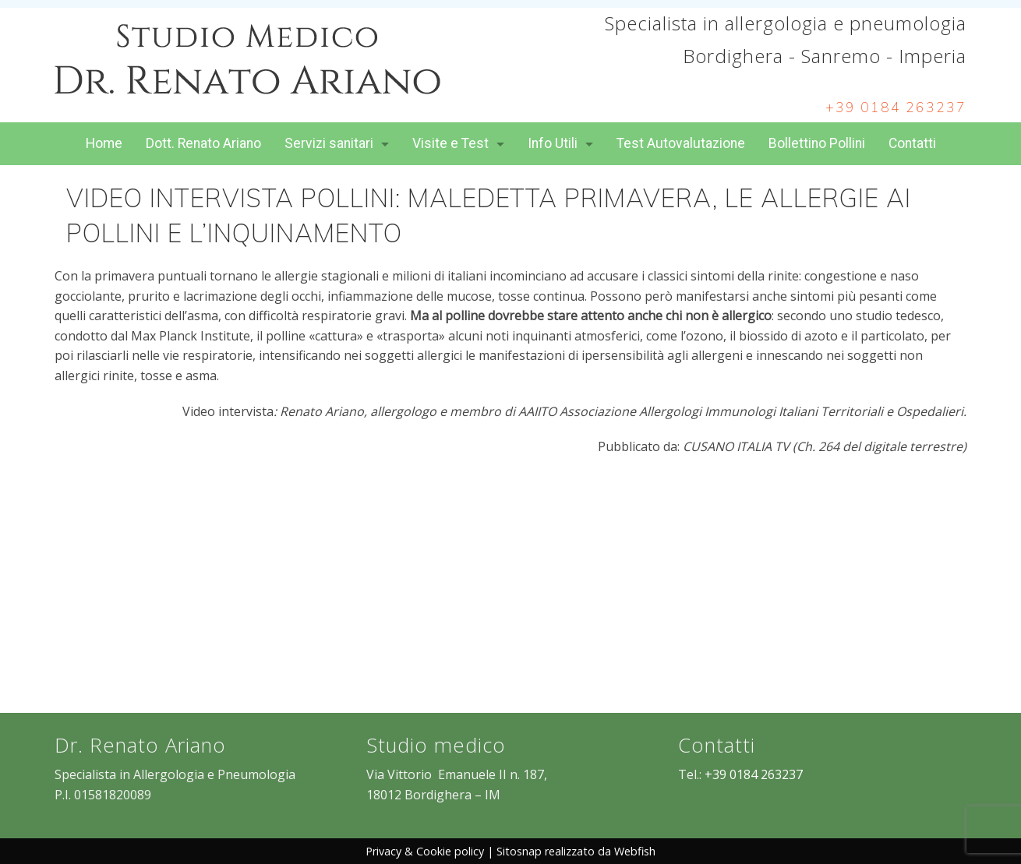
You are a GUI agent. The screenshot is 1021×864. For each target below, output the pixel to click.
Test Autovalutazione (680, 143)
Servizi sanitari (328, 143)
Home (104, 143)
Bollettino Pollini (816, 143)
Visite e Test (450, 143)
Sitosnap (519, 851)
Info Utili (553, 143)
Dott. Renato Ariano (203, 143)
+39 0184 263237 (895, 107)
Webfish (634, 851)
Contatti (912, 143)
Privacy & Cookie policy (425, 851)
